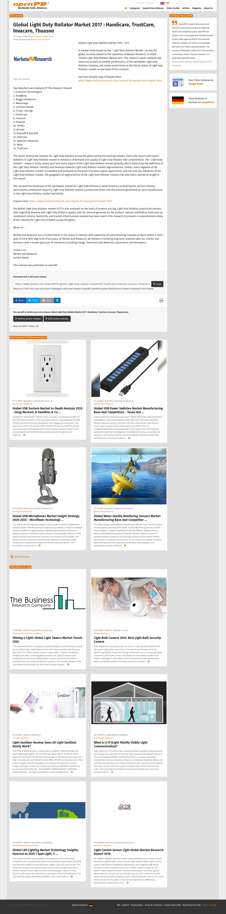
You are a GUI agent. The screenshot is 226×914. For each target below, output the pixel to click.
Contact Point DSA (172, 905)
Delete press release (28, 318)
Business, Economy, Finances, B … (39, 401)
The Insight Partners (103, 738)
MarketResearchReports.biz (25, 845)
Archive (186, 8)
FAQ (118, 905)
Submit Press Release (153, 8)
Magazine (196, 8)
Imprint (150, 3)
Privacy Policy (137, 905)
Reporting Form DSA (191, 905)
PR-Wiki (141, 3)
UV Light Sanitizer (21, 738)
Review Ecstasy (101, 633)
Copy (157, 283)
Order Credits (173, 8)
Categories (134, 8)
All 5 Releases (19, 556)
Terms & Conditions (154, 905)
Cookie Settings (209, 905)
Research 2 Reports (102, 845)
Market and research (40, 39)
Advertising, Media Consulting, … (39, 630)
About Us (208, 8)
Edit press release (57, 318)
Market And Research (22, 404)
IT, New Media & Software (116, 735)
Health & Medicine (44, 36)
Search (205, 3)
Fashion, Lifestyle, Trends (116, 630)
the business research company (27, 633)
